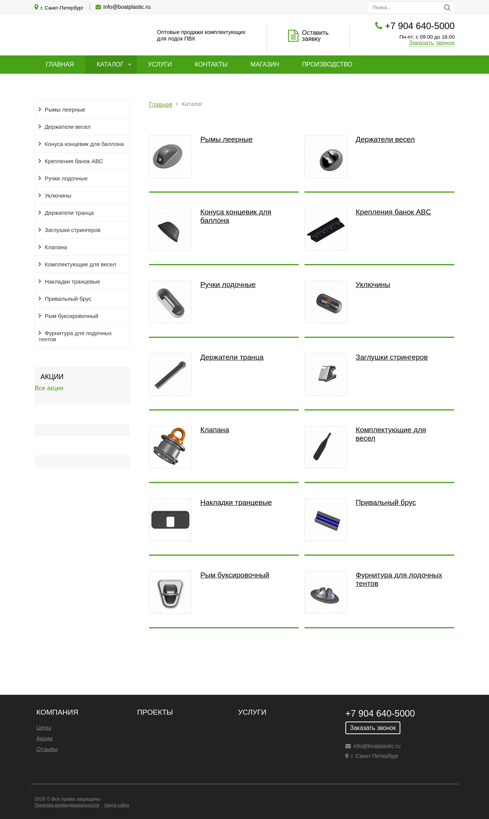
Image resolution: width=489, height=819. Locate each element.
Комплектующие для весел (80, 264)
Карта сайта (116, 805)
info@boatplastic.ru (127, 7)
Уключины (58, 196)
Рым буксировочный (71, 316)
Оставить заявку (315, 35)
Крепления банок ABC (74, 161)
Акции (44, 738)
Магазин (265, 64)
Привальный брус (68, 299)
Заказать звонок (432, 43)
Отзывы (47, 749)
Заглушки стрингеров (72, 230)
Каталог (110, 64)
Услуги (160, 64)
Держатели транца (69, 213)
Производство (327, 64)
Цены (43, 727)
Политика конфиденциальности (66, 805)
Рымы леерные (65, 110)
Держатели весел (68, 127)
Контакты (211, 64)
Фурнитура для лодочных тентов (75, 336)
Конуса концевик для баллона (84, 144)
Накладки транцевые (72, 282)
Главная (60, 64)
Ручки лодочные (66, 178)
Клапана (56, 247)
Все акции (49, 388)
